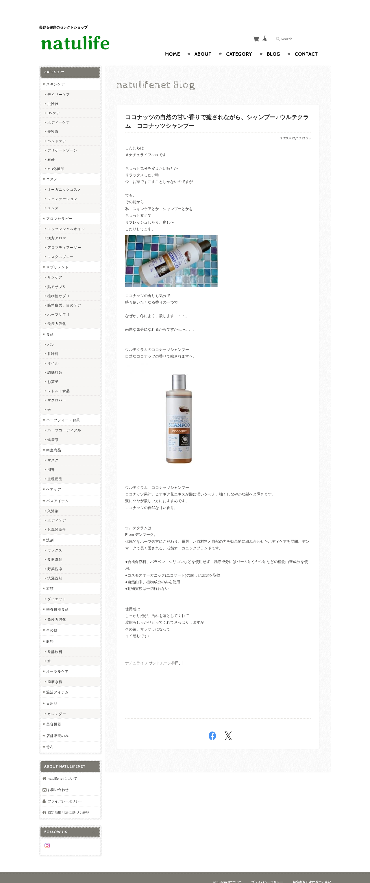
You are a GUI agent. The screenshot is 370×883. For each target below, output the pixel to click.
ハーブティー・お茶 (63, 408)
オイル (53, 351)
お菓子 (53, 370)
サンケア (54, 266)
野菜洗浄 (54, 557)
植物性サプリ (58, 284)
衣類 (50, 577)
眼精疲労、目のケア (64, 294)
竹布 (50, 736)
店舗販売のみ (57, 724)
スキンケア (55, 73)
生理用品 (54, 467)
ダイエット (56, 587)
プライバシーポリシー (65, 790)
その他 (52, 618)
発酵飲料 (54, 640)
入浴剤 (53, 500)
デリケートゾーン (62, 139)
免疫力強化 (56, 312)
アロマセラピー (59, 207)
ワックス (54, 539)
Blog (273, 43)
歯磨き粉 (54, 670)
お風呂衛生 (56, 518)
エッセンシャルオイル (66, 217)
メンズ (53, 197)
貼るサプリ (56, 275)
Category (239, 43)
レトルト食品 (58, 379)
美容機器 (53, 713)
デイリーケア (58, 83)
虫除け (53, 92)
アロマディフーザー (64, 236)
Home (172, 43)
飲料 (50, 630)
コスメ (52, 168)
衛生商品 (53, 438)
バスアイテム (57, 489)
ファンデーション (62, 187)
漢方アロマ (56, 227)
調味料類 (54, 361)
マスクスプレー (60, 245)
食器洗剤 (54, 548)
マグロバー (56, 389)
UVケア (53, 102)
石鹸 (51, 148)
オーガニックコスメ (64, 178)
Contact (306, 43)
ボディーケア (58, 111)
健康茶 (53, 428)
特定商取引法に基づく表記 (68, 801)
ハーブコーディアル (64, 419)
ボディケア (56, 509)
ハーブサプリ (58, 303)
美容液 (53, 120)
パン (51, 333)
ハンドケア (56, 129)
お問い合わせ (58, 778)
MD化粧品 (55, 157)
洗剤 (50, 528)
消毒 (51, 458)
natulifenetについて (62, 767)
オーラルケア (57, 660)
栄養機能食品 (57, 598)
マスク (53, 449)
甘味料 (53, 342)
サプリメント (57, 255)
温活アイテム (57, 680)
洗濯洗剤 (54, 566)
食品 (50, 323)
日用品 (52, 692)
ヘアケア (53, 478)
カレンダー (56, 702)
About (203, 43)
